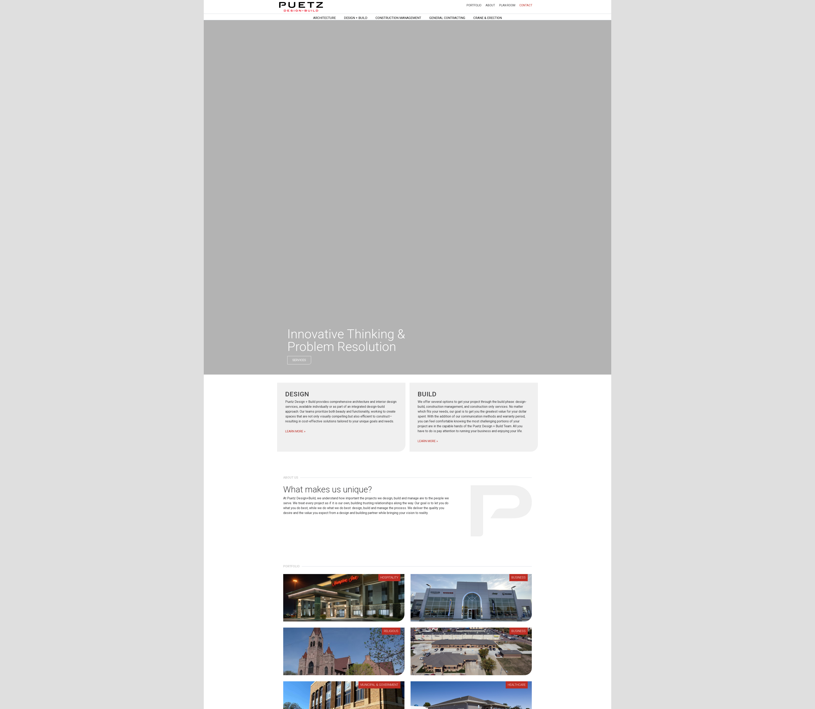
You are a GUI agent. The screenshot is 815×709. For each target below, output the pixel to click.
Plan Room (507, 5)
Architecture (324, 18)
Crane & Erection (487, 18)
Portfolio (474, 5)
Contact (525, 5)
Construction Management (398, 18)
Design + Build (355, 18)
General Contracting (447, 18)
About (490, 5)
